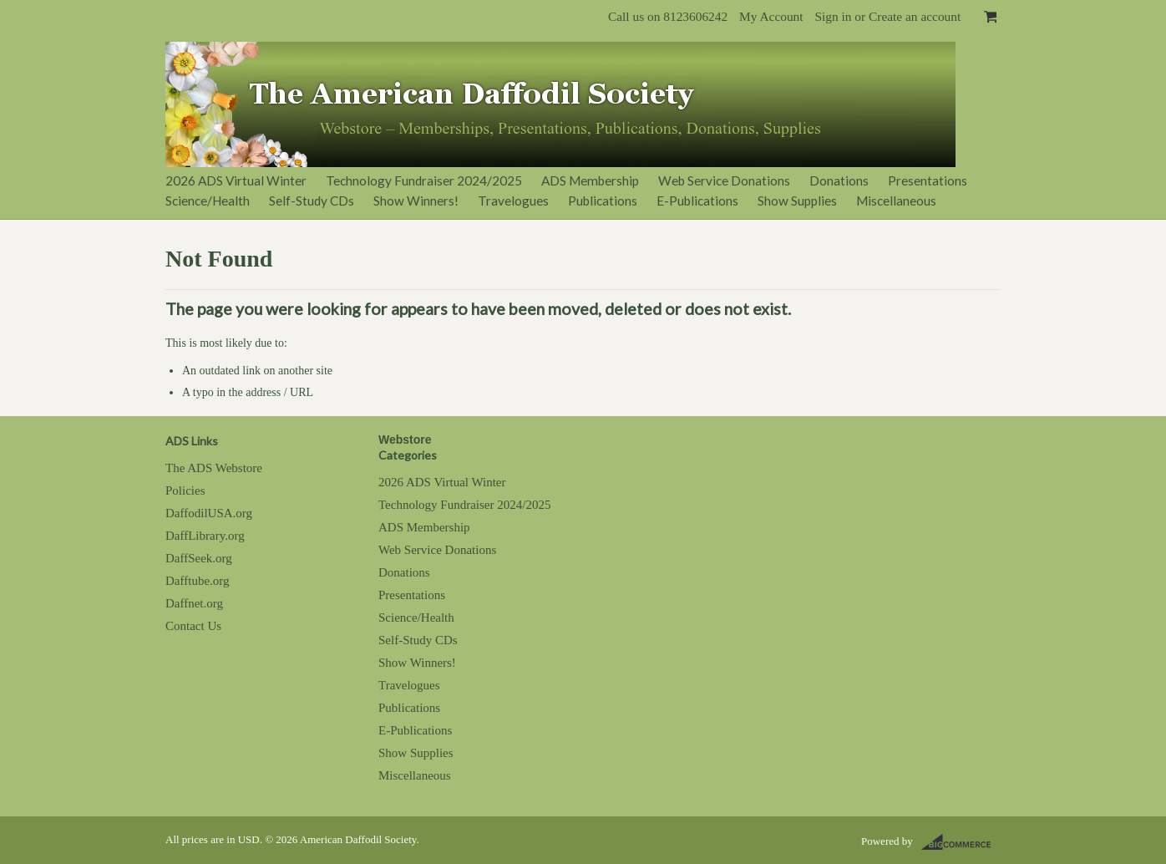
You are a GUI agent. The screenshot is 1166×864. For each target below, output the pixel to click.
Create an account (915, 16)
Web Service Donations (724, 180)
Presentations (927, 180)
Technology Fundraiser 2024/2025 (424, 180)
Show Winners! (416, 200)
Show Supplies (797, 200)
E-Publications (697, 200)
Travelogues (513, 200)
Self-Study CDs (311, 200)
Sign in (832, 16)
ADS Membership (590, 180)
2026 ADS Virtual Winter (236, 180)
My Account (771, 16)
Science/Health (207, 200)
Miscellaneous (896, 200)
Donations (839, 180)
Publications (602, 200)
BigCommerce (961, 842)
